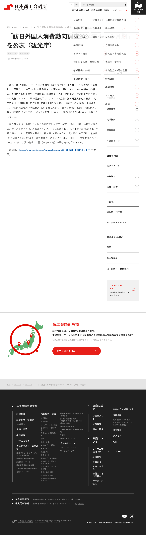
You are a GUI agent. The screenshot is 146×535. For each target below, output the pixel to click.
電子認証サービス (67, 451)
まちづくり (45, 448)
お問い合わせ (92, 522)
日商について (98, 440)
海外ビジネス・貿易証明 (27, 447)
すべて (110, 87)
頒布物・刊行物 (114, 211)
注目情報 (111, 97)
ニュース (123, 10)
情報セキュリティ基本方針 (124, 522)
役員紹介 (97, 462)
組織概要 (97, 456)
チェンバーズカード (68, 447)
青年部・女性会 (98, 482)
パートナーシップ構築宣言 (49, 467)
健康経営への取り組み (121, 419)
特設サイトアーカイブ (69, 438)
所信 (115, 441)
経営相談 (20, 413)
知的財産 (44, 418)
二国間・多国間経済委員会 (26, 468)
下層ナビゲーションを (137, 108)
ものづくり (45, 455)
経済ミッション (22, 472)
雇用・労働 (45, 442)
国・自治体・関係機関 (118, 268)
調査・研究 (112, 187)
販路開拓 (44, 421)
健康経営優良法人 (67, 426)
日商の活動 (98, 407)
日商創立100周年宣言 (123, 409)
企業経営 (111, 108)
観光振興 (44, 452)
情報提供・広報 (48, 413)
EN (76, 5)
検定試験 (20, 435)
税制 (42, 438)
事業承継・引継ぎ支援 (49, 429)
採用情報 (117, 429)
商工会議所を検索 (76, 351)
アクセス (117, 435)
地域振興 (111, 119)
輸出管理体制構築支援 (25, 465)
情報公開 (117, 415)
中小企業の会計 (47, 472)
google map (78, 499)
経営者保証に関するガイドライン (49, 462)
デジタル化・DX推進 (49, 425)
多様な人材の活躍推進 (49, 434)
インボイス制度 (47, 475)
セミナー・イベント (116, 222)
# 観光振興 (24, 53)
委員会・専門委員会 (98, 475)
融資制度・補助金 (25, 419)
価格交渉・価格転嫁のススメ (49, 479)
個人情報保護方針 (105, 522)
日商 (109, 247)
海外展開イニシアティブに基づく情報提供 (26, 454)
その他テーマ (113, 140)
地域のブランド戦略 (49, 458)
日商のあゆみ (98, 468)
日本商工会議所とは (98, 450)
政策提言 (111, 176)
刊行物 (63, 435)
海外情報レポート (23, 462)
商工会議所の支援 (26, 406)
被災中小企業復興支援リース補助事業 (71, 414)
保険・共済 (21, 429)
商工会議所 (112, 257)
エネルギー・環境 (48, 445)
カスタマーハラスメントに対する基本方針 (122, 423)
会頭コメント (113, 165)
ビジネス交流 (23, 441)
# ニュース (12, 53)
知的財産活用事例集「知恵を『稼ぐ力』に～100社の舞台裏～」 (71, 420)
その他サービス (68, 443)
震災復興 (111, 130)
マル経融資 (20, 424)
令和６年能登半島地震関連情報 (71, 430)
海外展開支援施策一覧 (25, 458)
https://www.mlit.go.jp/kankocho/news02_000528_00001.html (53, 149)
